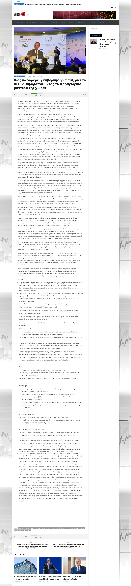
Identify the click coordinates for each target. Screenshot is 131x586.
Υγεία (64, 22)
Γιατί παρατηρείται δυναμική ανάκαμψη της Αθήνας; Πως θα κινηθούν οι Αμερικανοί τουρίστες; (68, 545)
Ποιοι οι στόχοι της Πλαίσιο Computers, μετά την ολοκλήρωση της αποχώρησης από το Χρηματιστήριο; (32, 545)
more (84, 94)
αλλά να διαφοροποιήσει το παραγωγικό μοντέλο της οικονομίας (38, 528)
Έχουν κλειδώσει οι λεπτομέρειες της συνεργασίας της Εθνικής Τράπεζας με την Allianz (25, 577)
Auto (71, 22)
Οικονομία (43, 22)
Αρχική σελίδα (19, 22)
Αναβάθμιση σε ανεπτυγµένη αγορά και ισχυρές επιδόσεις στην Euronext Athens (73, 577)
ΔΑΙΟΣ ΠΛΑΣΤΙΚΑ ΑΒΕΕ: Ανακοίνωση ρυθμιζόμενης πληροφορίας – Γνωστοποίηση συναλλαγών (53, 4)
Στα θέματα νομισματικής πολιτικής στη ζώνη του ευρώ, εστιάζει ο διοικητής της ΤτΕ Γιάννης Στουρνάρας (108, 42)
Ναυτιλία (92, 22)
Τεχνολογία (81, 22)
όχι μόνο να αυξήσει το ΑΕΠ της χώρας (72, 528)
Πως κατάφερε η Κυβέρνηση (22, 530)
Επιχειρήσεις (31, 22)
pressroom (37, 76)
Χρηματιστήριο (19, 4)
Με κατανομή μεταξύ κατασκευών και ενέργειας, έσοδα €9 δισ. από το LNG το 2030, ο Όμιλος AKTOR (50, 577)
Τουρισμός (102, 22)
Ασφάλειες (54, 22)
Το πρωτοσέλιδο (19, 76)
